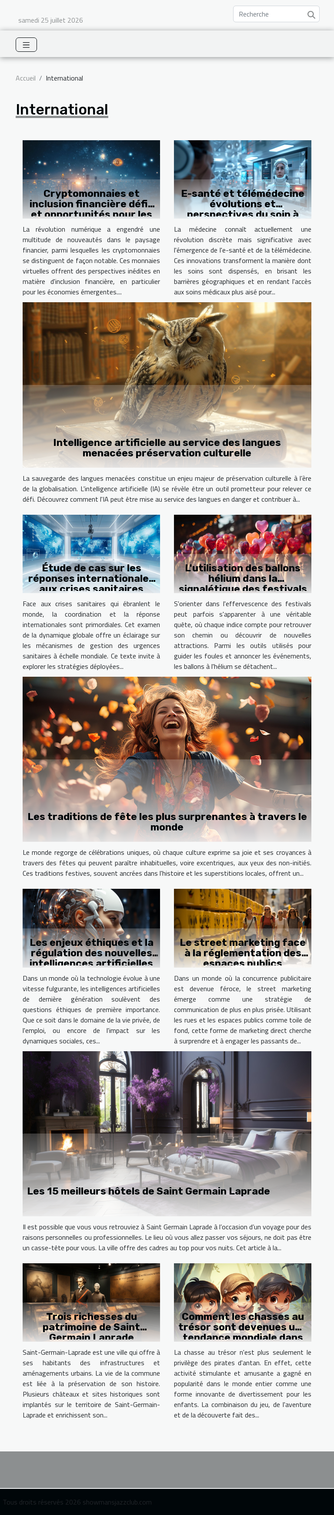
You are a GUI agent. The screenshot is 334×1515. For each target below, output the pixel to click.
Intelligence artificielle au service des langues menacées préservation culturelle (167, 447)
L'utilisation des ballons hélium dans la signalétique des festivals (243, 578)
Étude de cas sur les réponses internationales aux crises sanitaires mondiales (91, 583)
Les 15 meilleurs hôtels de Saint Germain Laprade (148, 1191)
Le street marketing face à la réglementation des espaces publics (243, 952)
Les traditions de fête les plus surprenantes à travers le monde (167, 821)
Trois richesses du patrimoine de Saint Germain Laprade (91, 1326)
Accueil (26, 78)
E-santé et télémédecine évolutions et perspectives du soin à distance (242, 209)
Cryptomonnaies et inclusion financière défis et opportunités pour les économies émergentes (92, 209)
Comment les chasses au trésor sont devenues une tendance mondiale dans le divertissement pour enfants (242, 1337)
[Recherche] (276, 14)
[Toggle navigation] (26, 44)
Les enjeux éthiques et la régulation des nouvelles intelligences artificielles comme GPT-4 (92, 958)
